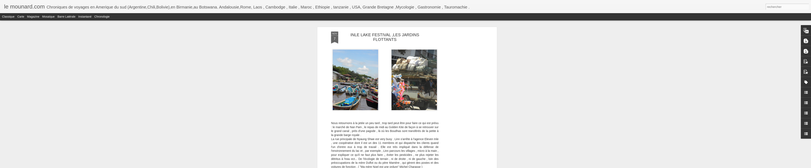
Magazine (33, 16)
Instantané (84, 16)
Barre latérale (66, 16)
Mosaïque (48, 16)
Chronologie (102, 16)
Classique (8, 16)
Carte (20, 16)
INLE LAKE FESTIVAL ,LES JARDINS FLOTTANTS (384, 37)
